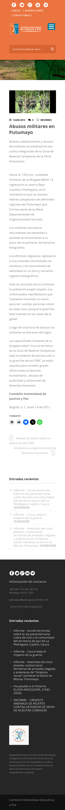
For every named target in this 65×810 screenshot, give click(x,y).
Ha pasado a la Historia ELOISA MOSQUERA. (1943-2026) (32, 689)
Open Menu (51, 26)
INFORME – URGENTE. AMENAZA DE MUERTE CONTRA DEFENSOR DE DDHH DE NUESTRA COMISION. (34, 705)
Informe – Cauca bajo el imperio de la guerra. (30, 516)
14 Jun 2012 (19, 120)
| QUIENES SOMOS (33, 10)
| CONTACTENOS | (21, 15)
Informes (45, 120)
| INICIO (15, 10)
